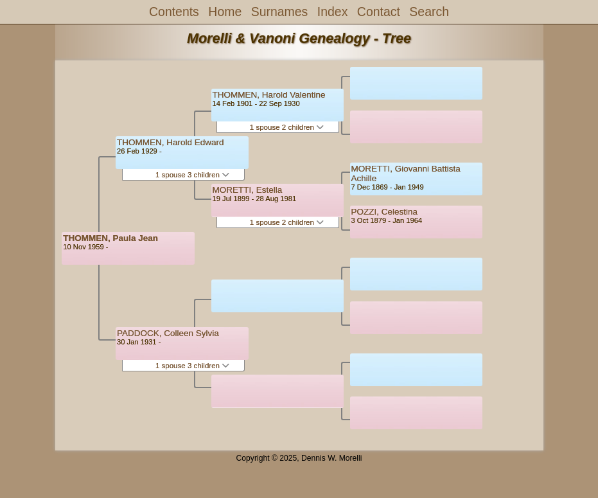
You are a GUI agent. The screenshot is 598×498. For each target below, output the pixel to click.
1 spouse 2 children (287, 127)
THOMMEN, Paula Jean (110, 238)
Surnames (279, 11)
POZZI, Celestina (384, 212)
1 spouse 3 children (192, 175)
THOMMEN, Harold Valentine (269, 95)
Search (429, 11)
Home (225, 11)
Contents (174, 11)
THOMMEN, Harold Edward (170, 142)
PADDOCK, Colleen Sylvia (168, 333)
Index (332, 11)
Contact (378, 11)
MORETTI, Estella (248, 190)
